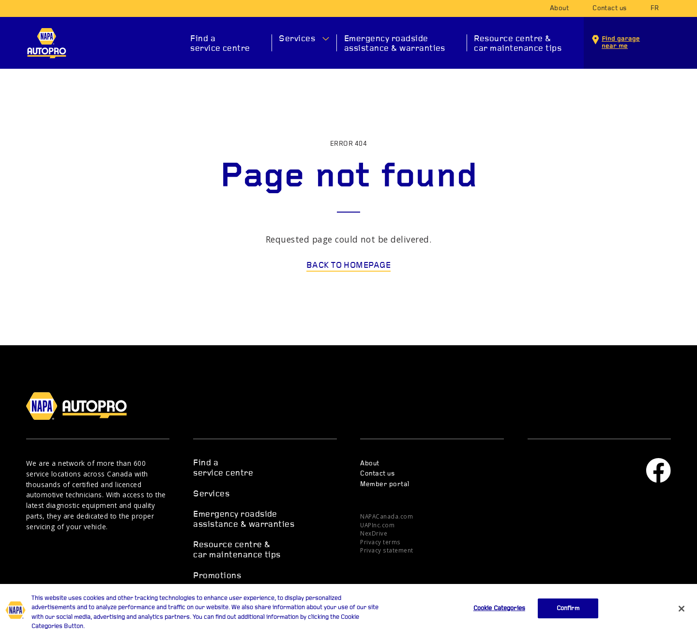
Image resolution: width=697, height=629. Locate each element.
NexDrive (373, 533)
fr (655, 8)
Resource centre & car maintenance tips (517, 44)
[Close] (681, 615)
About (559, 8)
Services (297, 39)
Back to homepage (348, 265)
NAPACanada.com (386, 516)
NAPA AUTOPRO (46, 43)
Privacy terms (380, 541)
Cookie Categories (499, 615)
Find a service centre (220, 44)
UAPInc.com (377, 525)
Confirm (568, 615)
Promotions (217, 576)
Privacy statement (386, 550)
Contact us (609, 8)
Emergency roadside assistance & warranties (394, 44)
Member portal (384, 484)
